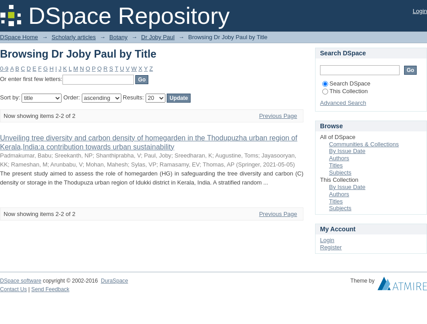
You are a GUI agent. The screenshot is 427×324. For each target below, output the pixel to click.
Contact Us (13, 289)
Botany (118, 37)
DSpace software (20, 281)
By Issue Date (347, 151)
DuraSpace (114, 281)
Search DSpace (346, 83)
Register (331, 247)
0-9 (4, 68)
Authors (339, 158)
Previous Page (278, 115)
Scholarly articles (74, 37)
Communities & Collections (364, 144)
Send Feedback (50, 289)
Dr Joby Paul (157, 37)
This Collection (345, 91)
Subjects (340, 172)
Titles (336, 165)
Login (420, 11)
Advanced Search (343, 102)
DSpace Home (19, 37)
